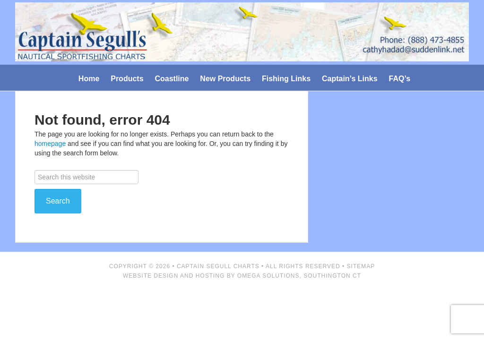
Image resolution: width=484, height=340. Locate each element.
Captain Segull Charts (218, 266)
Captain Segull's (242, 33)
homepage (50, 143)
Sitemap (361, 266)
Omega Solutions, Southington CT (299, 275)
